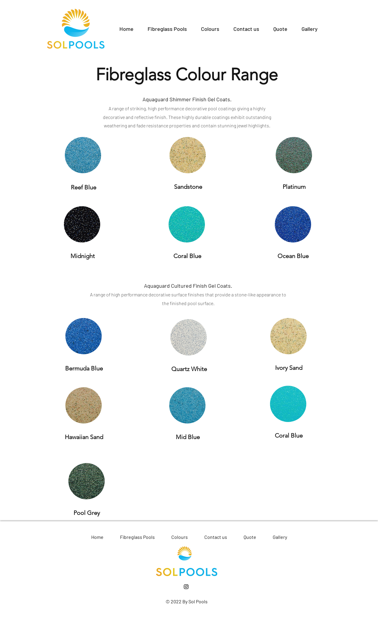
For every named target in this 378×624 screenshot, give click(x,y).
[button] (167, 28)
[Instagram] (186, 587)
